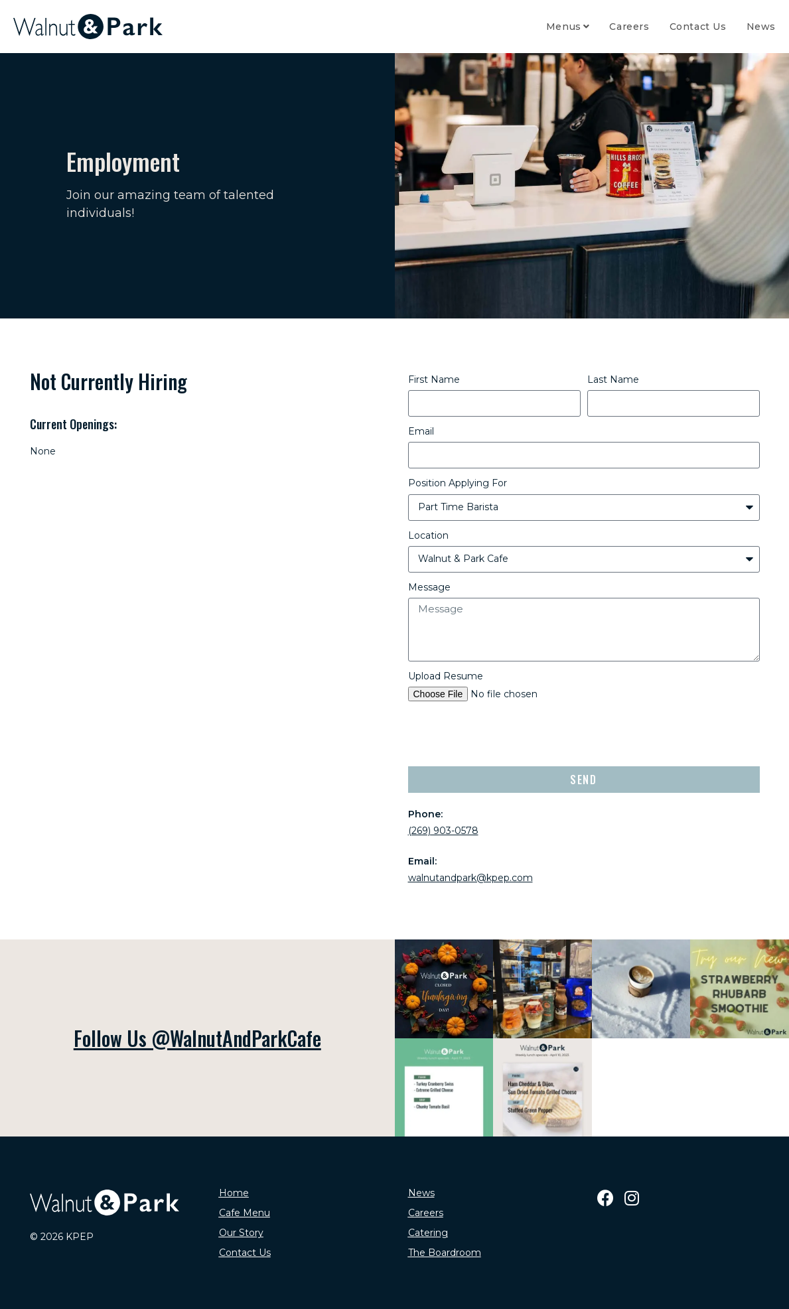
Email (421, 431)
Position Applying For (457, 483)
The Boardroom (444, 1253)
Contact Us (245, 1253)
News (421, 1193)
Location (428, 535)
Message (429, 587)
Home (234, 1193)
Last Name (613, 379)
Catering (428, 1233)
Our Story (241, 1233)
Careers (425, 1213)
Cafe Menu (244, 1213)
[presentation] (509, 734)
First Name (434, 379)
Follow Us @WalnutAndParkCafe (197, 1038)
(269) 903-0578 (443, 831)
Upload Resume (445, 676)
